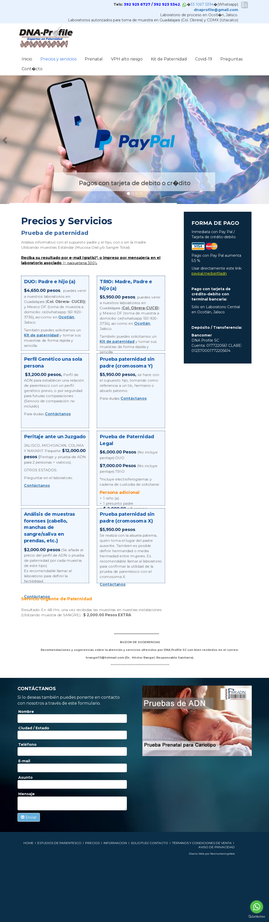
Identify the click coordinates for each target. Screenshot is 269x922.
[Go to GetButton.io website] (256, 916)
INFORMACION (115, 843)
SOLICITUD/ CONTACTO (149, 843)
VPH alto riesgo (127, 59)
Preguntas (231, 59)
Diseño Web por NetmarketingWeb (212, 853)
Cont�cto (32, 68)
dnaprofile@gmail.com (216, 9)
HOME (28, 843)
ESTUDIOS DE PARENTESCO (59, 843)
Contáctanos (58, 414)
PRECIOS (92, 843)
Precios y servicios (58, 59)
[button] (5, 139)
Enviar (29, 817)
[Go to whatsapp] (256, 906)
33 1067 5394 (202, 4)
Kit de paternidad (41, 335)
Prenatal (94, 59)
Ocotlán (66, 317)
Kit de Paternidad (169, 59)
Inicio (27, 59)
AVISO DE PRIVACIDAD (216, 847)
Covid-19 (203, 59)
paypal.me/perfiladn (209, 273)
